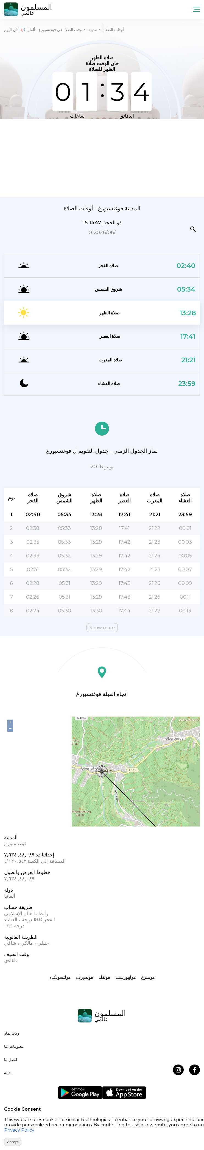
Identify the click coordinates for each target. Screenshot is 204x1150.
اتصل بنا (10, 1059)
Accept (12, 1142)
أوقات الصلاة (114, 29)
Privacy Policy (19, 1130)
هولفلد (104, 977)
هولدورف (84, 977)
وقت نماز (11, 1033)
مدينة (92, 29)
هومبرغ (148, 977)
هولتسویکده (60, 977)
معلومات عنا (14, 1046)
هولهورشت (126, 977)
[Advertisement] (102, 157)
